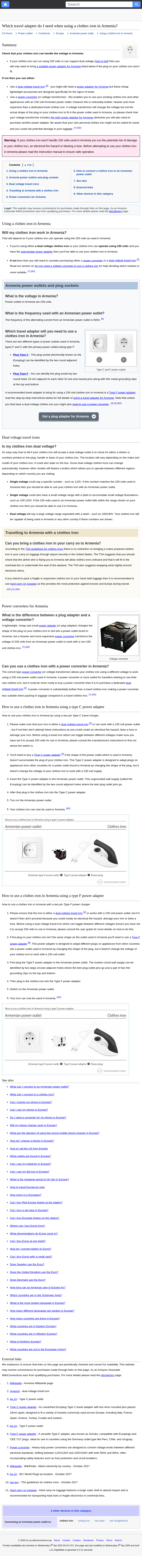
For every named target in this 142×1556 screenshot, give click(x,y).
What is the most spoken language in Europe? (37, 1302)
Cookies (77, 1540)
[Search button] (137, 4)
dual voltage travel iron (31, 86)
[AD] (79, 128)
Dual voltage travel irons (24, 183)
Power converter (20, 1447)
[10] (8, 589)
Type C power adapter (47, 754)
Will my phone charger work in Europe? (33, 1125)
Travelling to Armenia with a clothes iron (33, 190)
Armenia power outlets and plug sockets (33, 177)
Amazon (15, 1391)
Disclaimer (88, 1540)
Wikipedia (16, 1383)
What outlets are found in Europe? (30, 1156)
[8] (102, 319)
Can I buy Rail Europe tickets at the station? (36, 1202)
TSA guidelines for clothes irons (44, 548)
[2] (47, 85)
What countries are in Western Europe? (33, 1333)
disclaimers (115, 211)
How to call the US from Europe (29, 1148)
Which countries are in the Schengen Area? (36, 1295)
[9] (115, 403)
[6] (112, 403)
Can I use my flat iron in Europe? (29, 1171)
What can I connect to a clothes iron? (32, 1094)
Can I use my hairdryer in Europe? (30, 1163)
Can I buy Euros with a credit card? (31, 1256)
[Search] (99, 4)
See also (81, 180)
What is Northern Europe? (25, 1341)
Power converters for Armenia (27, 196)
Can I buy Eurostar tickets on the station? (34, 1218)
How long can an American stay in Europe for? (38, 1287)
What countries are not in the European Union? (38, 1349)
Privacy (100, 1540)
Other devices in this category (94, 193)
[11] (12, 589)
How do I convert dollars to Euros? (30, 1248)
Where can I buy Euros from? (27, 1225)
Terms (109, 1540)
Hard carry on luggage (23, 1490)
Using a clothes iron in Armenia (28, 170)
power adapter (47, 625)
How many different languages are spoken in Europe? (42, 1310)
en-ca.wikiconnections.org (39, 1540)
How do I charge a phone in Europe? (32, 1140)
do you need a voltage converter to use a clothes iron (66, 265)
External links (84, 187)
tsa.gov (14, 1482)
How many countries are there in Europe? (35, 1318)
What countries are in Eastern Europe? (33, 1326)
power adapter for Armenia (92, 86)
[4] (62, 754)
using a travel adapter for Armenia (93, 397)
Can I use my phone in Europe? (29, 1109)
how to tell (102, 61)
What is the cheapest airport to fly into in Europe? (39, 1179)
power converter (27, 97)
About (57, 1540)
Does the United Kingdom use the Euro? (34, 1272)
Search (118, 1540)
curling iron (84, 1520)
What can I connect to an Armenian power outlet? (39, 1086)
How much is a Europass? (25, 1194)
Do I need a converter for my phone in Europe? (38, 1117)
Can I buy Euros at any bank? (27, 1241)
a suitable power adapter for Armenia (59, 66)
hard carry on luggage (23, 583)
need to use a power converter (90, 404)
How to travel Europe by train (27, 1187)
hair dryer (100, 1520)
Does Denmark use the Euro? (27, 1279)
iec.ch (13, 1399)
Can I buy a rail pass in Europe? (29, 1210)
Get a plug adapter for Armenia (65, 416)
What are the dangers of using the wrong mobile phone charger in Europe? (54, 1133)
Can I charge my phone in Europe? (31, 1102)
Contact (66, 1540)
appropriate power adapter (37, 251)
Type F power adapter (122, 392)
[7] (75, 128)
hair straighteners (119, 1520)
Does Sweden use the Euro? (27, 1264)
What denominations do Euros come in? (34, 1233)
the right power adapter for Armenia (72, 117)
